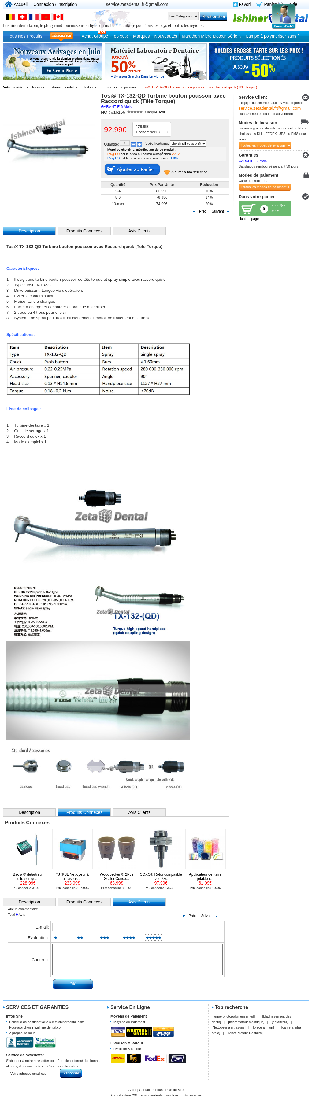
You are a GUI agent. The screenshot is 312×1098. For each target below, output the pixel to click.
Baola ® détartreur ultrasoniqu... (28, 876)
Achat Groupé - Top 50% (105, 36)
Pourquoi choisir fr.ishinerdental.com (36, 1027)
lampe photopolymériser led (233, 1016)
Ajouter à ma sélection (189, 172)
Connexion (43, 4)
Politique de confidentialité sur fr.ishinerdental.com (46, 1022)
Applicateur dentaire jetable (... (205, 876)
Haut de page (249, 219)
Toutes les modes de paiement (263, 187)
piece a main (263, 1027)
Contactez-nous (151, 1090)
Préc (203, 211)
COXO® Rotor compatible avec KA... (161, 876)
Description (29, 812)
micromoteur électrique (246, 1022)
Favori (245, 4)
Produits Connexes (84, 230)
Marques (141, 36)
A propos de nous (22, 1033)
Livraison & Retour (127, 1049)
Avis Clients (139, 230)
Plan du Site (174, 1090)
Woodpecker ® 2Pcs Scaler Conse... (116, 876)
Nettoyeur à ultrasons (229, 1027)
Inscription (67, 4)
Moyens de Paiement (129, 1022)
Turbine (89, 87)
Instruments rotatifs (63, 87)
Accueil (21, 4)
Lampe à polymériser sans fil (273, 36)
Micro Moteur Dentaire (245, 1033)
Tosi (161, 112)
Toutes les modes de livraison (263, 145)
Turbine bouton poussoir (119, 87)
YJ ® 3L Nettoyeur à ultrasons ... (72, 876)
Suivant (218, 211)
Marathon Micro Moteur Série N (211, 36)
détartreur (280, 1022)
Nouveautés (165, 36)
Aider (132, 1090)
